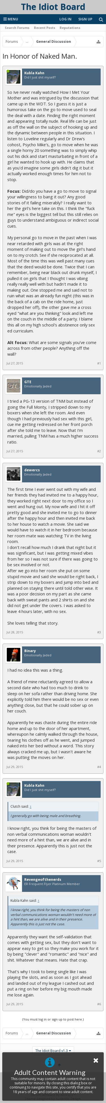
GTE (27, 382)
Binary (30, 651)
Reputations (70, 28)
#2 (99, 451)
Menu (10, 19)
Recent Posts (44, 28)
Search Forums (17, 28)
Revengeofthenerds (42, 879)
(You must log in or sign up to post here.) (53, 1019)
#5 (99, 861)
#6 (99, 1004)
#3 (99, 632)
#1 (99, 363)
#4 (99, 767)
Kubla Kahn (34, 73)
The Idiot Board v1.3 (51, 1050)
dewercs (32, 470)
